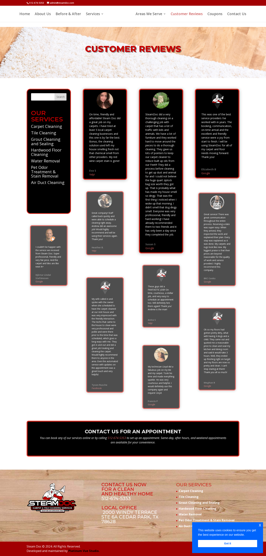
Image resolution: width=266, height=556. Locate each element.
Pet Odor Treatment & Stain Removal (45, 169)
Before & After (68, 14)
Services (93, 14)
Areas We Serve (149, 14)
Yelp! (93, 170)
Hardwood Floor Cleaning (46, 152)
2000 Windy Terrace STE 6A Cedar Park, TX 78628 (129, 516)
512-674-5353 (36, 2)
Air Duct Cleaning (48, 179)
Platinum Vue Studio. (83, 551)
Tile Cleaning (44, 134)
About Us (43, 14)
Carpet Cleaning (47, 128)
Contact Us (236, 14)
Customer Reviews (187, 14)
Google (42, 273)
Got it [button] (227, 543)
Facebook (99, 372)
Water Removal (46, 159)
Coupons (214, 14)
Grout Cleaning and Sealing (46, 142)
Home (24, 14)
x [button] (260, 525)
